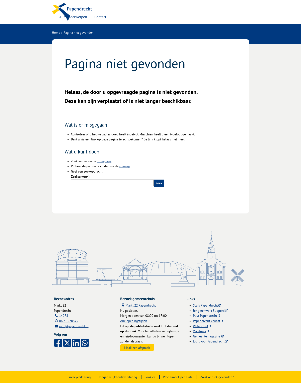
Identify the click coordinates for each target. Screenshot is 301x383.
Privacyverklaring (79, 377)
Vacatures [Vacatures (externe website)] (199, 331)
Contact (143, 16)
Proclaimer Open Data (178, 377)
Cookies (150, 377)
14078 (63, 316)
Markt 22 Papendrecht (138, 305)
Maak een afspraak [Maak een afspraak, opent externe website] (137, 348)
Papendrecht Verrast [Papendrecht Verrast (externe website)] (206, 321)
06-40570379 (68, 321)
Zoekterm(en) (80, 177)
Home (56, 32)
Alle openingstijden (133, 321)
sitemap (124, 166)
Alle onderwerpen (115, 16)
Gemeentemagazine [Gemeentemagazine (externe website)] (207, 336)
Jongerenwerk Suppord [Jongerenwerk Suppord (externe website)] (209, 311)
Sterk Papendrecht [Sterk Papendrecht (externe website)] (205, 305)
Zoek (159, 183)
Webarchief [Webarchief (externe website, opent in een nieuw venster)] (200, 326)
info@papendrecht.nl (74, 326)
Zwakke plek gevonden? (217, 377)
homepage (104, 161)
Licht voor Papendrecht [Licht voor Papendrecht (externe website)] (208, 341)
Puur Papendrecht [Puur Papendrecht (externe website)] (205, 316)
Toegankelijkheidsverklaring (117, 377)
